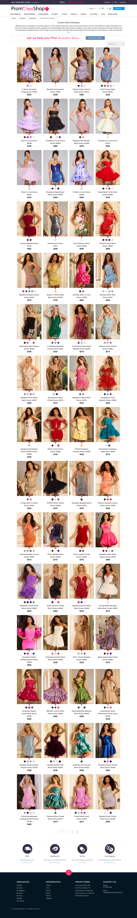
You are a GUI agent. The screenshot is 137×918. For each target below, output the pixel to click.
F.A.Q (48, 888)
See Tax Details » (82, 862)
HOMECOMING (43, 14)
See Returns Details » (55, 862)
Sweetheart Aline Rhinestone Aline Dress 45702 (108, 713)
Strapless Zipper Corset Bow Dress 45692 (29, 713)
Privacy (48, 893)
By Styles (20, 898)
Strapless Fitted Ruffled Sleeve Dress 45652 (29, 659)
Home (14, 18)
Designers (32, 18)
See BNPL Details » (27, 862)
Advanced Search (95, 38)
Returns (48, 895)
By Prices (20, 895)
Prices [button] (84, 14)
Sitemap (19, 885)
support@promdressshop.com (113, 892)
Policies (48, 890)
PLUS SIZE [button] (94, 14)
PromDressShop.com (20, 908)
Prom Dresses (29, 14)
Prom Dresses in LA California (85, 893)
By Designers (21, 890)
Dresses (22, 18)
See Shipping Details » (110, 862)
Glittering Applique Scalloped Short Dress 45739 (29, 818)
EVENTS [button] (74, 14)
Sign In (91, 8)
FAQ (115, 2)
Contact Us (107, 2)
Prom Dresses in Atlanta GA (84, 890)
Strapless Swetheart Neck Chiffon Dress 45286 (29, 451)
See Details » (35, 2)
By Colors (20, 888)
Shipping (122, 2)
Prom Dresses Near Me (82, 885)
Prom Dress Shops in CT (83, 888)
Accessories (20, 901)
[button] (119, 8)
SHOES (112, 14)
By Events (20, 893)
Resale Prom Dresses (82, 895)
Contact (48, 885)
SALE (103, 14)
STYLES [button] (65, 14)
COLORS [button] (55, 14)
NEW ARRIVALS (15, 14)
